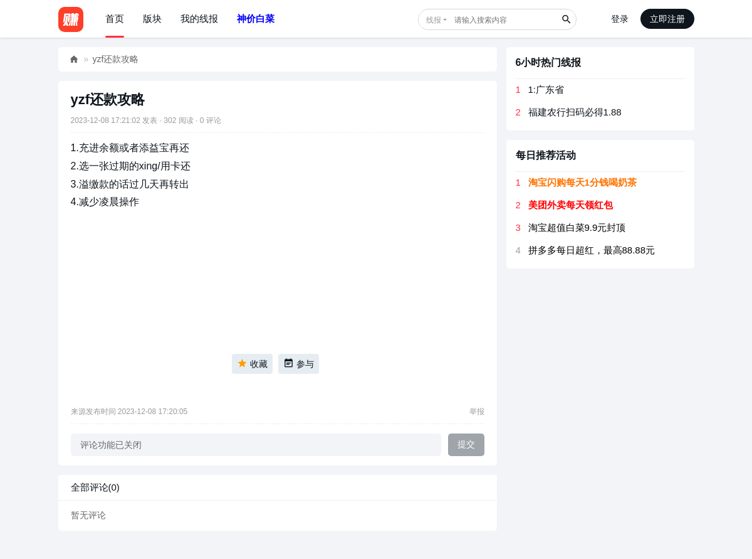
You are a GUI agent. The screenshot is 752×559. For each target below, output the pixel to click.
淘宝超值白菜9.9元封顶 (577, 227)
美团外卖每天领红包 (570, 205)
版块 (152, 18)
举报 (476, 411)
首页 (114, 18)
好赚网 (74, 59)
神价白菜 (255, 18)
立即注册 (667, 19)
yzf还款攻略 (116, 59)
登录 (620, 19)
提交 (466, 444)
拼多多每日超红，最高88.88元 (591, 250)
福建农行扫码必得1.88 (575, 112)
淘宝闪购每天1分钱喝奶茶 (582, 182)
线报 (433, 20)
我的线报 (199, 18)
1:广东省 (546, 89)
